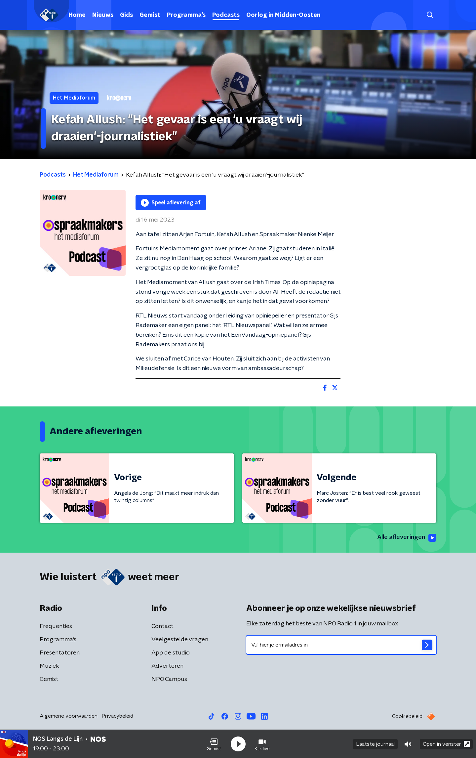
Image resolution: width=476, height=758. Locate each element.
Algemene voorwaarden (69, 716)
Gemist (149, 15)
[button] (213, 744)
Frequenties (56, 626)
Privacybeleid (117, 716)
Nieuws (102, 15)
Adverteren (167, 666)
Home (77, 15)
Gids (126, 15)
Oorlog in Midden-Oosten (283, 15)
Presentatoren (60, 653)
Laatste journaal (375, 744)
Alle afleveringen (406, 538)
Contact (162, 626)
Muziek (49, 666)
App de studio (170, 653)
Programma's (186, 15)
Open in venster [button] (446, 744)
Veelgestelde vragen (179, 640)
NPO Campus (169, 679)
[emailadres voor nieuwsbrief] (341, 645)
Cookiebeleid (407, 716)
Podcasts (226, 15)
